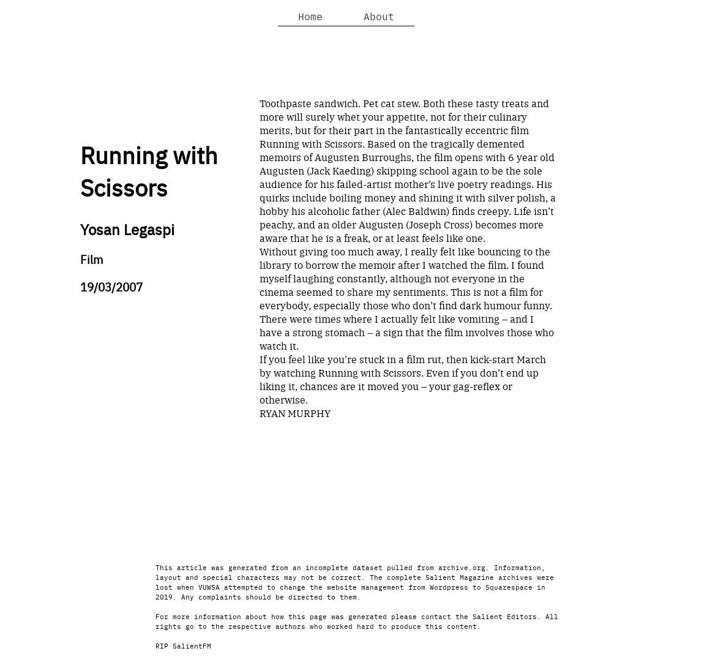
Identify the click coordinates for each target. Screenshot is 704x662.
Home (310, 16)
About (379, 16)
